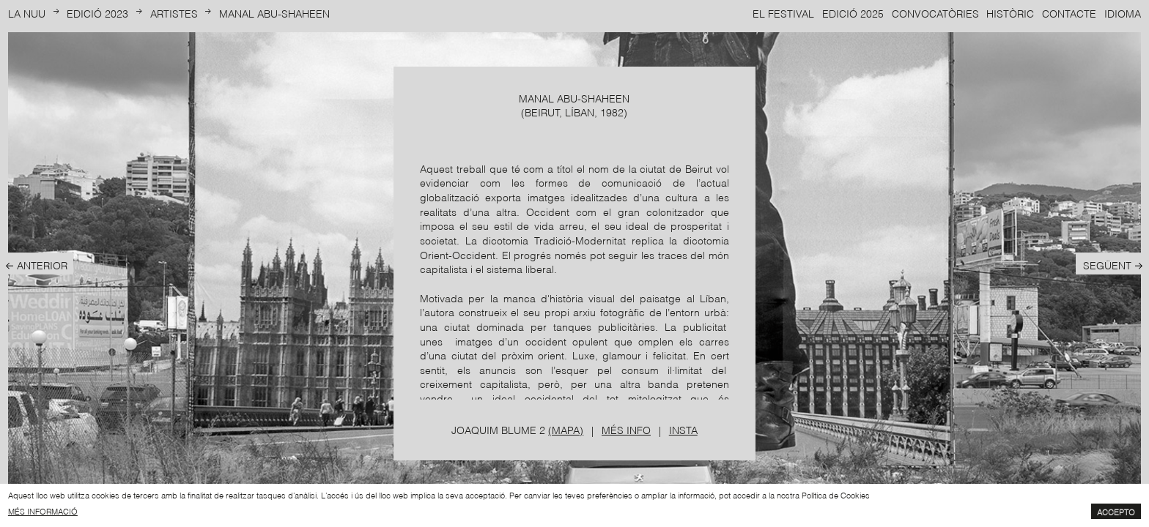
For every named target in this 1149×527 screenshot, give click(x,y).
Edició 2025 (853, 12)
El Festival (783, 12)
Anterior (42, 264)
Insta (683, 429)
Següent (1107, 264)
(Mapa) (565, 429)
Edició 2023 (97, 12)
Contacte (1069, 12)
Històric (1010, 12)
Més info (626, 429)
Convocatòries (935, 12)
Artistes (174, 12)
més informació (43, 511)
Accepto (1116, 511)
